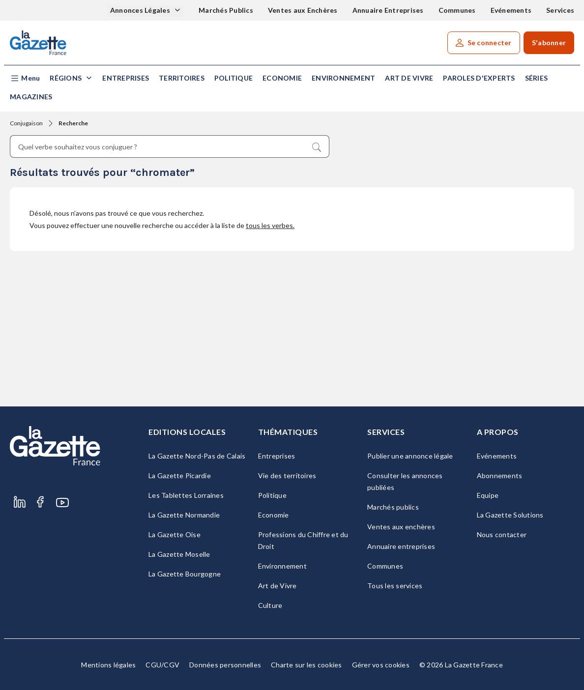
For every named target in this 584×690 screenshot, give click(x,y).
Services (560, 10)
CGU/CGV (162, 665)
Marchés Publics (226, 10)
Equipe (488, 495)
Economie (282, 78)
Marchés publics (393, 507)
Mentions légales (108, 665)
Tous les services (394, 585)
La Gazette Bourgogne (184, 574)
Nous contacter (502, 534)
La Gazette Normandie (184, 515)
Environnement (343, 78)
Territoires (181, 78)
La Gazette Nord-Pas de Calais (196, 456)
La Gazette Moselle (179, 554)
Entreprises (125, 78)
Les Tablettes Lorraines (186, 495)
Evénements (511, 10)
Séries (536, 78)
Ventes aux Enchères (303, 10)
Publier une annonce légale (410, 456)
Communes (457, 10)
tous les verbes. (270, 225)
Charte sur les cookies (306, 665)
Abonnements (500, 475)
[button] (25, 78)
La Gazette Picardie (179, 475)
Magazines (31, 96)
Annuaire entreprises (401, 546)
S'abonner (549, 42)
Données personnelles (225, 665)
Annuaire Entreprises (388, 10)
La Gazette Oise (174, 534)
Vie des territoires (287, 475)
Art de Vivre (409, 78)
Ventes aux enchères (401, 526)
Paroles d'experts (479, 78)
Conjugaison (26, 123)
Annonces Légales (141, 10)
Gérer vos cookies (380, 665)
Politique (233, 78)
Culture (270, 605)
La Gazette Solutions (510, 515)
